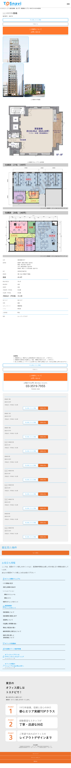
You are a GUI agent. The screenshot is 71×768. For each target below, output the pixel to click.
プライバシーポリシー (35, 757)
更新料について (8, 620)
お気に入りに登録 (35, 19)
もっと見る (35, 552)
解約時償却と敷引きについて (12, 631)
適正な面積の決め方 (9, 587)
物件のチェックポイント (10, 602)
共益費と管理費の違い (10, 624)
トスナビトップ (4, 8)
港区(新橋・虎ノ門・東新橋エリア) (19, 8)
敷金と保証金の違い (9, 627)
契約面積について (8, 612)
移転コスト (7, 598)
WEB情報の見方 (8, 583)
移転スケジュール (9, 594)
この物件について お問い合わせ (35, 30)
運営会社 (35, 761)
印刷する (35, 24)
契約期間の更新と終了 (10, 616)
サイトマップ (35, 753)
